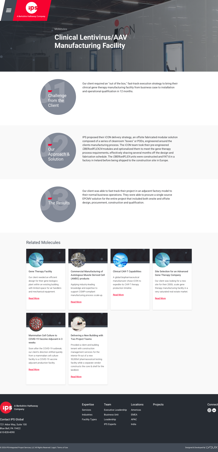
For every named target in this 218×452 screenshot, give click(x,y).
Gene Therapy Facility (40, 271)
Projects (158, 404)
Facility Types (89, 419)
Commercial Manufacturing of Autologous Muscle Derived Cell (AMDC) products (88, 275)
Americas (136, 410)
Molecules (61, 29)
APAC (134, 419)
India (133, 424)
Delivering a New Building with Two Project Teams (87, 337)
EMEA (134, 414)
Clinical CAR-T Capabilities (127, 271)
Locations (137, 404)
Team (107, 404)
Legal (54, 447)
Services (86, 410)
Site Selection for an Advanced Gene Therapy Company (171, 273)
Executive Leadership (115, 410)
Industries (87, 414)
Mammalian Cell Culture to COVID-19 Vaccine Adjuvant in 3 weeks (45, 339)
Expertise (88, 404)
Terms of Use (62, 447)
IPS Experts (110, 424)
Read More (34, 298)
